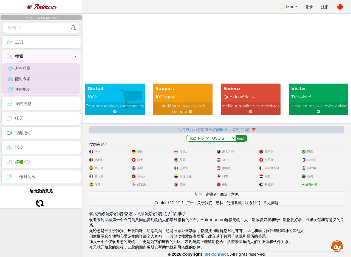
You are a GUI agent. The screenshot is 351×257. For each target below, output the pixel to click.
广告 (190, 202)
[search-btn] (73, 28)
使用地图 (19, 89)
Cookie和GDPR (169, 202)
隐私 (219, 202)
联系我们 (252, 202)
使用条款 (234, 202)
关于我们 (205, 202)
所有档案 (19, 68)
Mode (288, 7)
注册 (325, 6)
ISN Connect (215, 254)
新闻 (198, 194)
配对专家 (19, 79)
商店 (224, 194)
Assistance (337, 246)
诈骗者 (211, 194)
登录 (309, 6)
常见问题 (271, 202)
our (41, 7)
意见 (235, 194)
